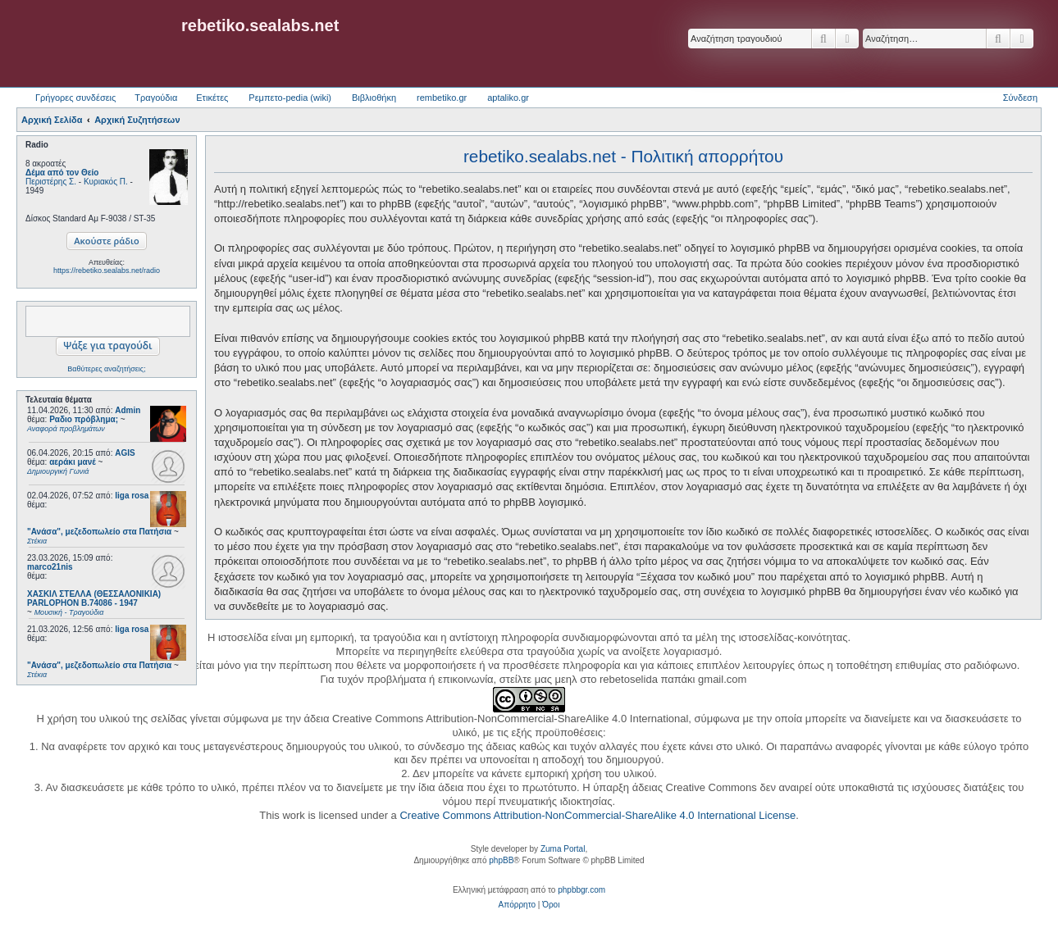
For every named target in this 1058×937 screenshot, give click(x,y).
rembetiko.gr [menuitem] (442, 97)
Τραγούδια (156, 97)
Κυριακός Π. (106, 181)
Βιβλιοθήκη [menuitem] (374, 97)
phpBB (501, 860)
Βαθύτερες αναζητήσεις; (106, 369)
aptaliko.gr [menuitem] (508, 97)
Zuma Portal (562, 848)
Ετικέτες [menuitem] (212, 97)
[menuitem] (517, 905)
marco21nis (50, 566)
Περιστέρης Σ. (50, 181)
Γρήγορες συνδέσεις (75, 97)
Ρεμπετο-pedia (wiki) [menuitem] (290, 97)
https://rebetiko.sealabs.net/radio (106, 270)
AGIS (125, 452)
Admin (127, 410)
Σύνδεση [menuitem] (1020, 97)
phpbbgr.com (581, 889)
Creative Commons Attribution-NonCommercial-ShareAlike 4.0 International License (597, 815)
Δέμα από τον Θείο (61, 172)
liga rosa (131, 495)
